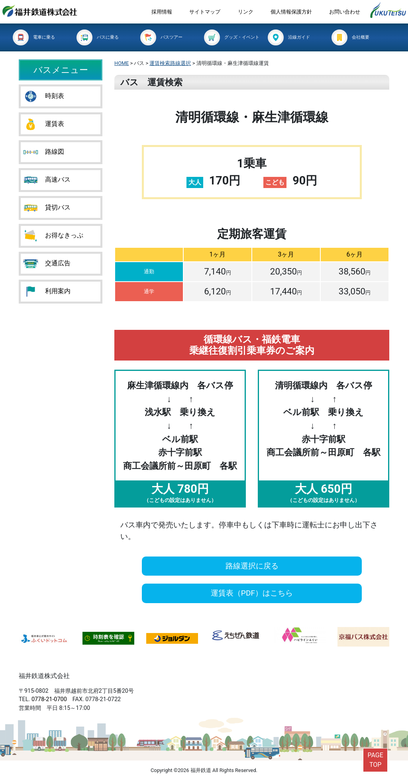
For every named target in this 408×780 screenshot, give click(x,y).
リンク (245, 12)
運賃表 (43, 124)
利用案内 (47, 292)
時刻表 (43, 96)
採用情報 (161, 12)
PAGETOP (375, 759)
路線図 (43, 152)
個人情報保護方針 (291, 12)
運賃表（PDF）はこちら (252, 593)
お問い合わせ (344, 12)
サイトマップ (204, 12)
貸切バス (47, 208)
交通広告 (47, 264)
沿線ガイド (289, 37)
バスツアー (161, 37)
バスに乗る (97, 37)
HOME (121, 63)
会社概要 (350, 37)
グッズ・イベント (231, 37)
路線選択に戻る (252, 565)
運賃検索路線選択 (170, 63)
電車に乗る (34, 37)
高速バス (47, 180)
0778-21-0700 (49, 699)
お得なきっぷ (53, 236)
